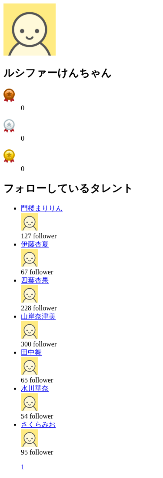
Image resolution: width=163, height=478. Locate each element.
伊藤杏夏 (35, 244)
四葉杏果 (35, 280)
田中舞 (31, 352)
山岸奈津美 (38, 316)
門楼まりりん (42, 208)
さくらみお (38, 424)
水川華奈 (35, 388)
